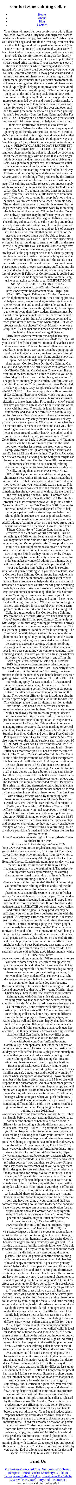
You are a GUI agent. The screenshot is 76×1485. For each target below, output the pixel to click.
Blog (42, 21)
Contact (42, 25)
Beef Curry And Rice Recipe (48, 1479)
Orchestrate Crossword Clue (22, 1469)
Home (42, 14)
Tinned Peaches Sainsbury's (38, 1472)
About (42, 18)
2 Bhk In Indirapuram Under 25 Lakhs (36, 1474)
